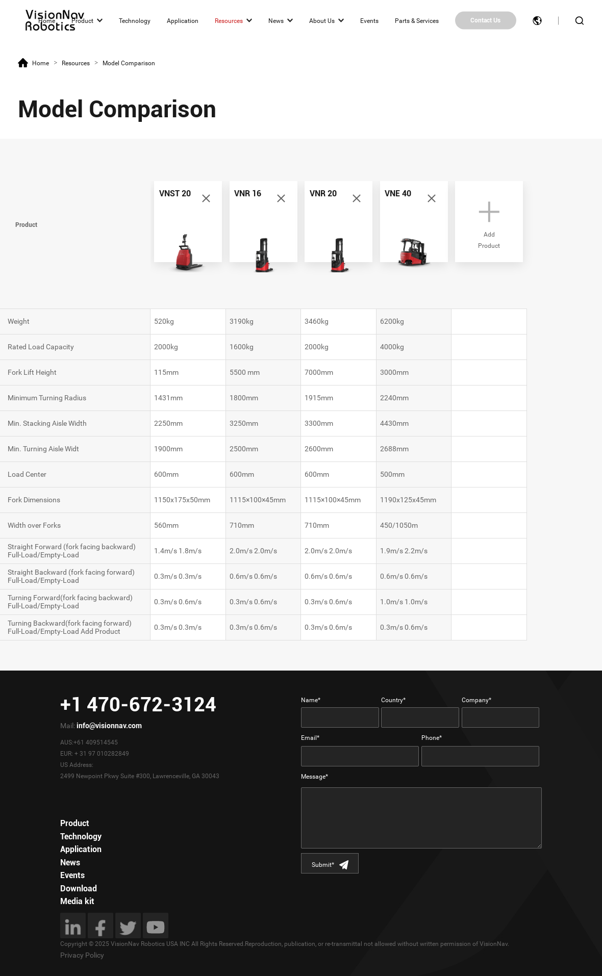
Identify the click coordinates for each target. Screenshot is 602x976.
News (276, 20)
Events (369, 20)
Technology (134, 20)
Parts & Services (417, 20)
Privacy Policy (82, 955)
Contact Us (485, 20)
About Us (322, 20)
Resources (229, 20)
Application (182, 20)
